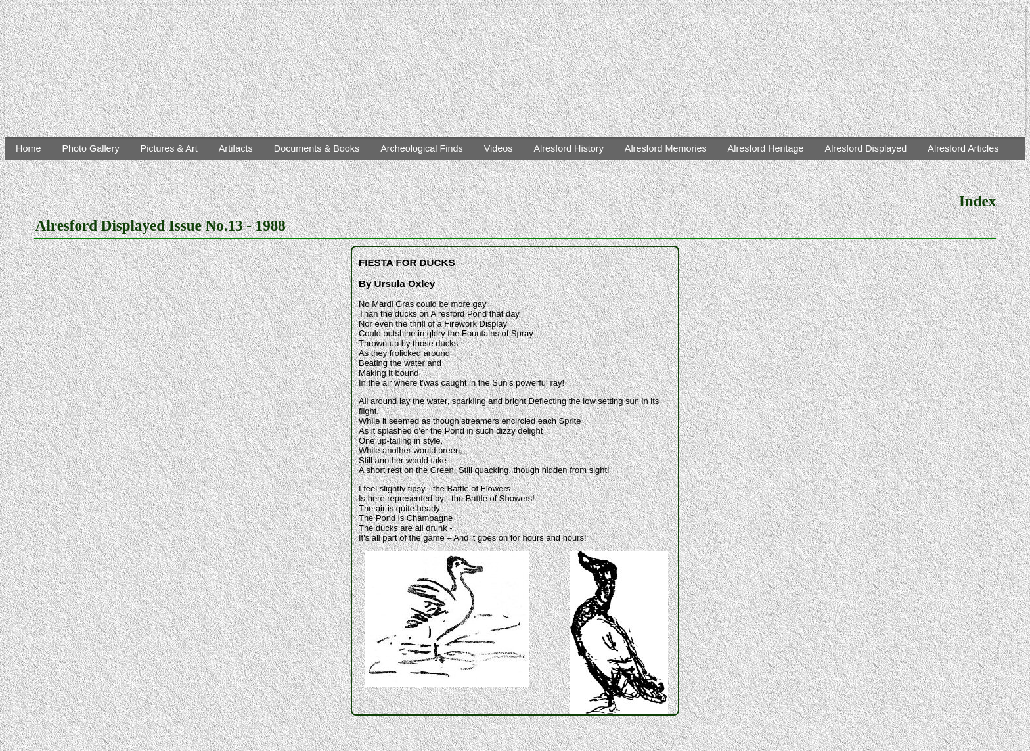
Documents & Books (316, 148)
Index (977, 201)
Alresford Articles (963, 148)
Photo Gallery (90, 148)
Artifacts (236, 148)
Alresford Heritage (766, 148)
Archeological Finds (421, 148)
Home (28, 148)
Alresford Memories (666, 148)
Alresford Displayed (866, 148)
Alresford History (568, 148)
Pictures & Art (169, 148)
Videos (498, 148)
